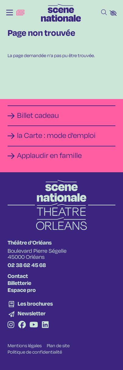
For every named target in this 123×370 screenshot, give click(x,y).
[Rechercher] (104, 12)
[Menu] (9, 13)
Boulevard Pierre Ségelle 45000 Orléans (37, 254)
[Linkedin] (45, 325)
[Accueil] (61, 13)
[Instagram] (11, 325)
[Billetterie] (20, 13)
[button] (113, 13)
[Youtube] (33, 325)
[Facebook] (22, 325)
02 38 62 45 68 (27, 265)
